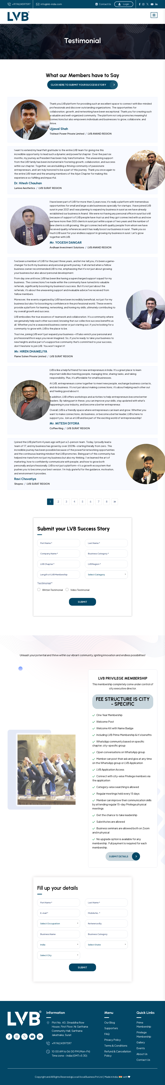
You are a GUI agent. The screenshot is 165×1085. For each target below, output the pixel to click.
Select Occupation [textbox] (50, 923)
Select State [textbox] (94, 944)
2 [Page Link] (58, 501)
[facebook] (9, 1036)
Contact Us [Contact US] (143, 1059)
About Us (141, 1054)
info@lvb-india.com (51, 4)
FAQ (107, 1034)
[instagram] (17, 1036)
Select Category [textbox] (96, 574)
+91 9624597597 (21, 4)
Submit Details (118, 856)
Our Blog (109, 1022)
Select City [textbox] (46, 955)
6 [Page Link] (90, 501)
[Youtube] (32, 1036)
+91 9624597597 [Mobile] (62, 1043)
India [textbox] (42, 944)
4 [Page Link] (74, 501)
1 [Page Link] (50, 501)
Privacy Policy (112, 1039)
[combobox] (106, 574)
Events (140, 1048)
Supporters (111, 1028)
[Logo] (24, 1021)
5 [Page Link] (82, 501)
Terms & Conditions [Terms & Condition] (115, 1045)
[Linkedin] (40, 1036)
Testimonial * (44, 583)
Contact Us (103, 4)
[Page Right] (115, 502)
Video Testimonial (77, 590)
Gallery (140, 1042)
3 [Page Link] (66, 501)
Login (123, 4)
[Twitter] (24, 1036)
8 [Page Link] (106, 501)
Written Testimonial (50, 590)
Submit (82, 601)
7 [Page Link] (98, 501)
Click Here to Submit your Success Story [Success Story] (78, 84)
